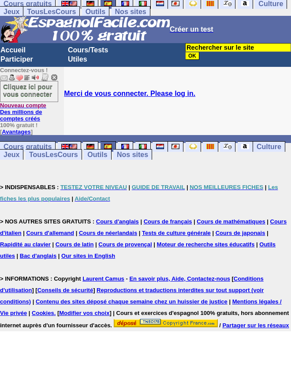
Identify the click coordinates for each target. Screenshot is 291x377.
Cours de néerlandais (108, 233)
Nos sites (130, 11)
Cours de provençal (125, 244)
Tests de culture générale (176, 233)
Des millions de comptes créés (23, 112)
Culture (269, 146)
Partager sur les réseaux (255, 325)
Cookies (43, 313)
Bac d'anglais (38, 256)
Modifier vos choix (84, 313)
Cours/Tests (88, 50)
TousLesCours (51, 11)
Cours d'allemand (50, 233)
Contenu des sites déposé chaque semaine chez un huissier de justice (132, 301)
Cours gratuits (28, 146)
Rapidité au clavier (25, 244)
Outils (95, 11)
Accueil (13, 50)
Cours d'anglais (117, 221)
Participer (16, 59)
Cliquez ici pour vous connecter (27, 90)
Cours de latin (75, 244)
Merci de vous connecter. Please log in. (129, 93)
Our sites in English (88, 256)
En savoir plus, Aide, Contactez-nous (179, 278)
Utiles (77, 59)
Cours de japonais (240, 233)
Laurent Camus (103, 278)
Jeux (11, 11)
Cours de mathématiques (231, 221)
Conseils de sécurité (65, 290)
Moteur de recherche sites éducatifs (206, 244)
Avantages (16, 131)
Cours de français (168, 221)
